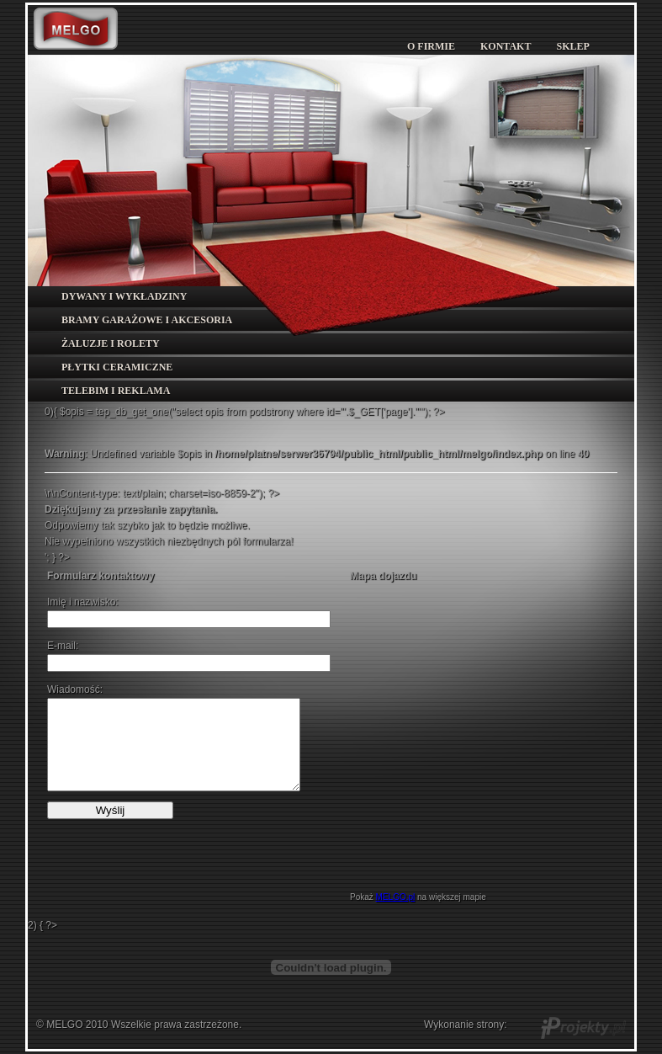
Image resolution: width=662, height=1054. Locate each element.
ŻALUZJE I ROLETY (110, 343)
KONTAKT (505, 46)
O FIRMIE (431, 46)
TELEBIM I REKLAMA (115, 391)
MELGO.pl (396, 897)
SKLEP (572, 46)
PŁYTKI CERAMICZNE (116, 367)
